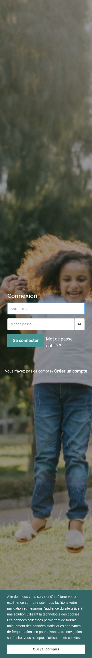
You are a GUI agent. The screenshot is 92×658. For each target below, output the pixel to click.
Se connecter (26, 340)
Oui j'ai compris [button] (46, 649)
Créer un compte (70, 370)
